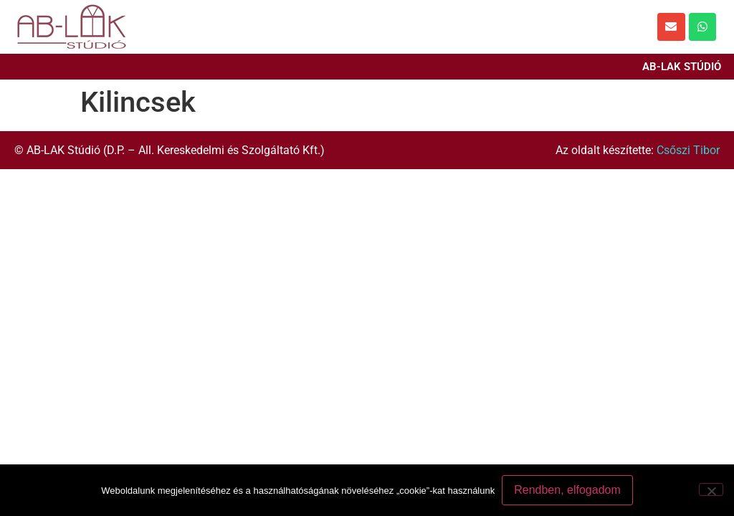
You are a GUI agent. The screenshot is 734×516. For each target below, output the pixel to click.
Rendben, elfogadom (567, 490)
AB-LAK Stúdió (681, 66)
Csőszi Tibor (688, 150)
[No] (711, 489)
